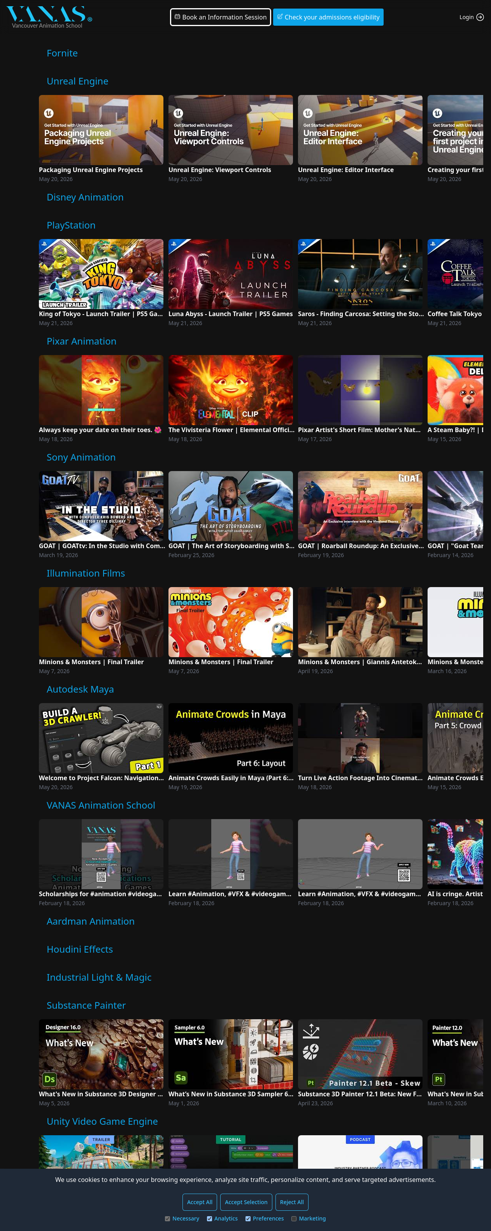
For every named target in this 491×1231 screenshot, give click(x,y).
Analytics (222, 1218)
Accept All (199, 1202)
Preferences (265, 1218)
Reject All (292, 1202)
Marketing (308, 1218)
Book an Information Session (220, 17)
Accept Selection (246, 1202)
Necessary (182, 1218)
